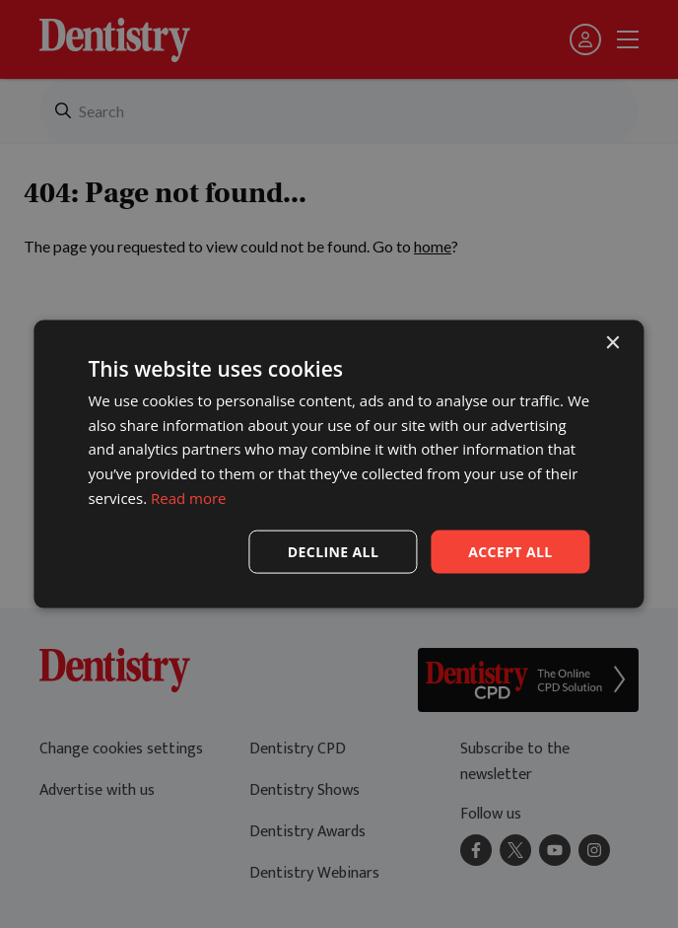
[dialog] (339, 464)
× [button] (612, 342)
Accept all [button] (510, 550)
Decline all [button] (333, 550)
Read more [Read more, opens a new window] (189, 497)
